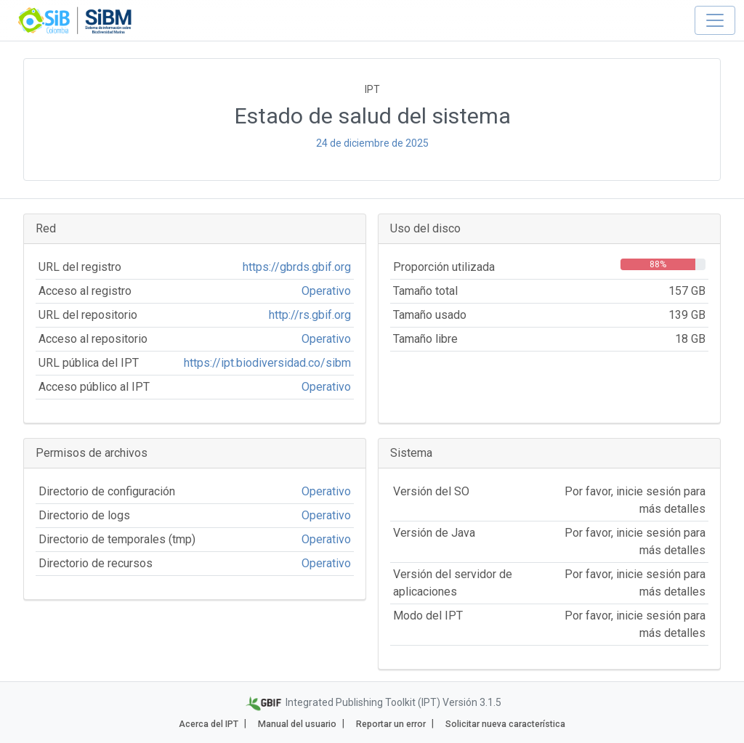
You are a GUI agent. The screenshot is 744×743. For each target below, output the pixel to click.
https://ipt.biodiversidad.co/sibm (267, 363)
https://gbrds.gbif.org (297, 267)
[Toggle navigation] (715, 20)
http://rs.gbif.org (310, 315)
